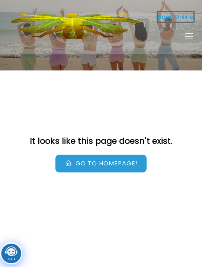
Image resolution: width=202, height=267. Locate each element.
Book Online (175, 17)
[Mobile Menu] (189, 36)
